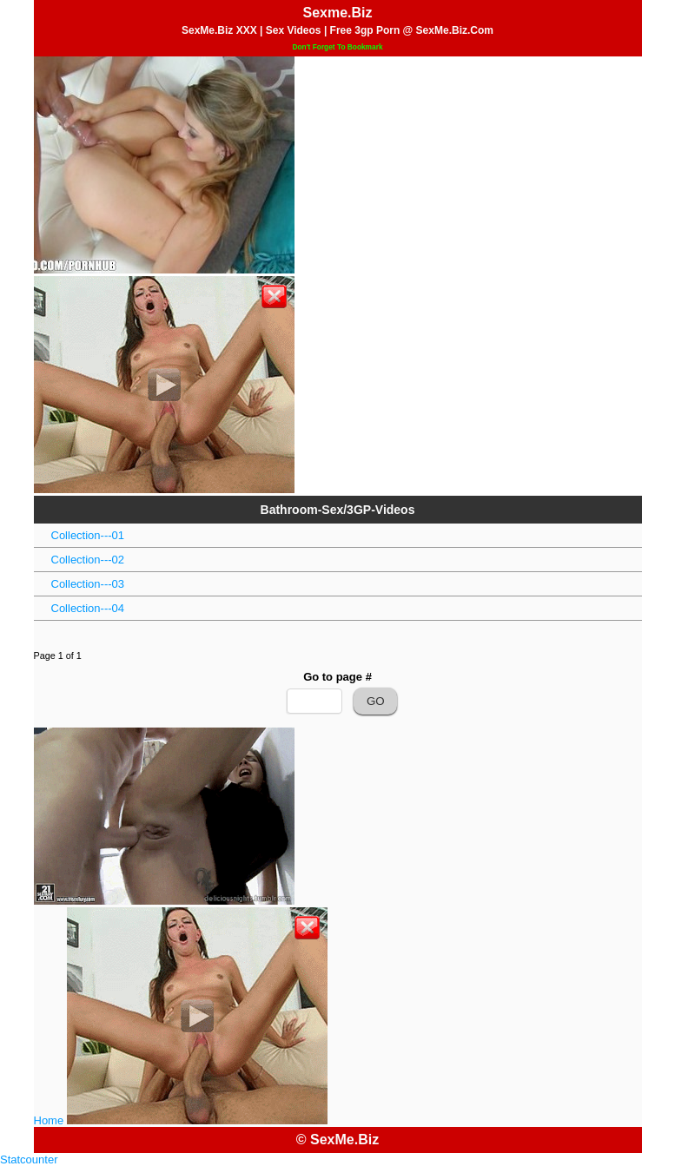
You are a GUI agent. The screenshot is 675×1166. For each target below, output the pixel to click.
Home (49, 1120)
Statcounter (29, 1159)
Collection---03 (88, 583)
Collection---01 (88, 535)
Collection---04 (88, 608)
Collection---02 (88, 559)
